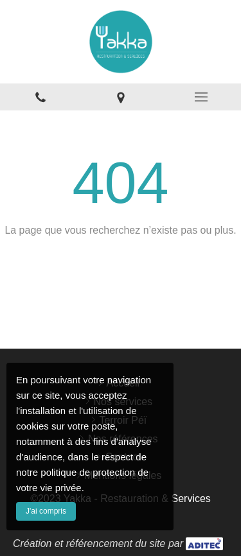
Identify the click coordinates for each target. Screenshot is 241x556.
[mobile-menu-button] (201, 97)
